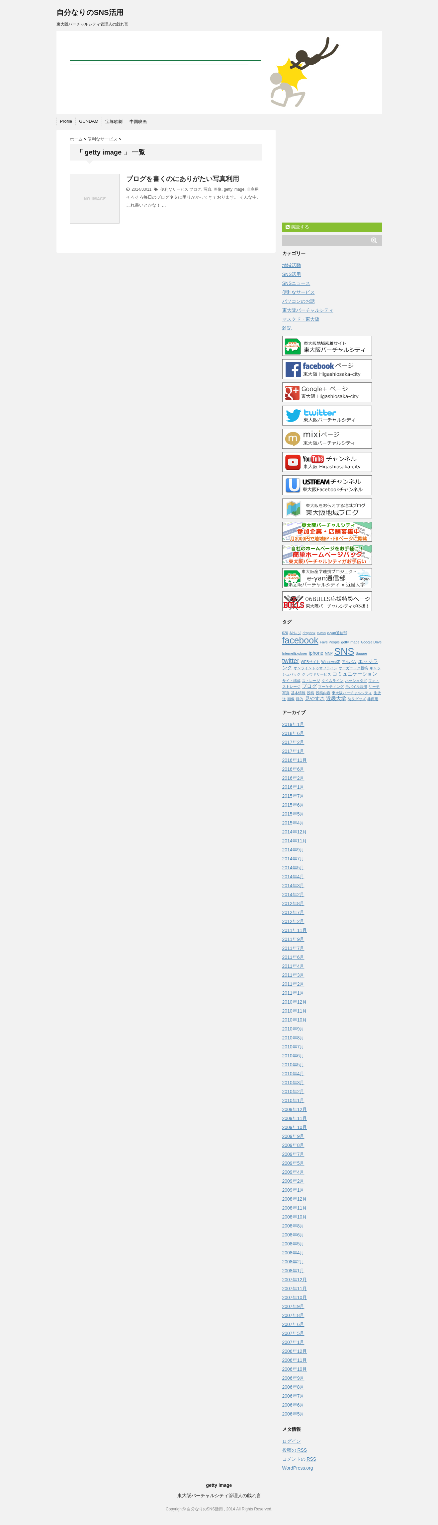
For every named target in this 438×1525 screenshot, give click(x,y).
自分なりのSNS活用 (90, 12)
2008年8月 (293, 1225)
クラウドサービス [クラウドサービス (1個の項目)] (316, 674)
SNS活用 (291, 274)
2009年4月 (293, 1172)
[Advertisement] (332, 177)
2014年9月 (293, 849)
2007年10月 (294, 1297)
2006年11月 (294, 1360)
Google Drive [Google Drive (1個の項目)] (371, 642)
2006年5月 (293, 1414)
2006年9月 (293, 1378)
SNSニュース (296, 283)
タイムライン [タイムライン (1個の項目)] (332, 681)
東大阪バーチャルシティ (307, 310)
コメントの (299, 1459)
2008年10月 (294, 1217)
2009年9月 (293, 1136)
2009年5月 (293, 1163)
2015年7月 (293, 796)
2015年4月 (293, 823)
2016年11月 (294, 760)
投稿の (294, 1450)
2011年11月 (294, 930)
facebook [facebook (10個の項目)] (300, 640)
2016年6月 (293, 769)
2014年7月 (293, 858)
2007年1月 (293, 1342)
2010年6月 (293, 1055)
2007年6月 (293, 1324)
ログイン (291, 1441)
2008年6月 (293, 1234)
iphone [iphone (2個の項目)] (316, 653)
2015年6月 (293, 805)
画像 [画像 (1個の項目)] (291, 699)
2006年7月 (293, 1396)
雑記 (287, 328)
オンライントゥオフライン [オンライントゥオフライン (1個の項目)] (315, 668)
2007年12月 (294, 1279)
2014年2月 (293, 894)
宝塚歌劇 (114, 121)
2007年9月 (293, 1306)
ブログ (195, 189)
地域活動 (291, 265)
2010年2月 (293, 1091)
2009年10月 (294, 1127)
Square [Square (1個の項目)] (361, 653)
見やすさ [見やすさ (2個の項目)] (315, 698)
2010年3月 (293, 1082)
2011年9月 (293, 939)
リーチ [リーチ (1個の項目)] (374, 687)
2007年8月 (293, 1315)
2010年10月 (294, 1020)
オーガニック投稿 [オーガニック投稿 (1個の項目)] (353, 668)
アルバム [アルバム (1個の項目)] (349, 662)
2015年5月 (293, 814)
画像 (217, 189)
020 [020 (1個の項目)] (285, 633)
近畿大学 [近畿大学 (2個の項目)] (336, 698)
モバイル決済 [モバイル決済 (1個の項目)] (356, 687)
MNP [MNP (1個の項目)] (329, 653)
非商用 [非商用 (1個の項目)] (372, 699)
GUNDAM (88, 121)
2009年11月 (294, 1118)
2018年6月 (293, 733)
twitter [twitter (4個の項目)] (291, 660)
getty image (234, 189)
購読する (297, 227)
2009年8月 (293, 1145)
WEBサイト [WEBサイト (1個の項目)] (310, 662)
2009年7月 (293, 1154)
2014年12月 (294, 831)
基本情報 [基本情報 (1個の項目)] (298, 693)
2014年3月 (293, 885)
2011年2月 (293, 984)
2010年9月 (293, 1028)
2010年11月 (294, 1011)
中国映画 (138, 121)
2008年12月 (294, 1199)
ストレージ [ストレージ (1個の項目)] (311, 681)
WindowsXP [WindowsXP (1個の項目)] (330, 662)
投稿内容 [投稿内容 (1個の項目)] (323, 693)
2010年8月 (293, 1037)
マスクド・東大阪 (300, 319)
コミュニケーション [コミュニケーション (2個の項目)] (354, 674)
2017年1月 (293, 751)
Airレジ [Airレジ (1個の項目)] (295, 633)
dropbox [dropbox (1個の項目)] (309, 633)
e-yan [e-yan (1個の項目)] (321, 633)
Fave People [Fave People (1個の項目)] (330, 642)
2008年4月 (293, 1252)
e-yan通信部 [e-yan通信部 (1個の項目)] (337, 633)
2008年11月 (294, 1208)
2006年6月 (293, 1405)
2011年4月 (293, 966)
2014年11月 (294, 840)
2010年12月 (294, 1002)
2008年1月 (293, 1270)
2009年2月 (293, 1181)
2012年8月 (293, 903)
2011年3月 (293, 975)
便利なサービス (174, 189)
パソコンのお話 (298, 301)
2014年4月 (293, 876)
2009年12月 (294, 1109)
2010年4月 (293, 1073)
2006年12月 (294, 1351)
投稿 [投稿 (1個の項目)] (310, 693)
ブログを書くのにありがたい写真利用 (182, 178)
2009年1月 (293, 1190)
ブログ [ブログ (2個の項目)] (309, 686)
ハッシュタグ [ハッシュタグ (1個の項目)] (356, 681)
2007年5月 (293, 1333)
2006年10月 (294, 1369)
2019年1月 (293, 724)
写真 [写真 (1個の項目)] (286, 693)
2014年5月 (293, 867)
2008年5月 (293, 1243)
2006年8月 (293, 1387)
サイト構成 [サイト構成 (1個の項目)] (291, 681)
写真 (208, 189)
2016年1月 (293, 787)
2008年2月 (293, 1261)
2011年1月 (293, 993)
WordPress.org (297, 1468)
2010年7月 (293, 1046)
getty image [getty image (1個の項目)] (350, 642)
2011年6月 (293, 957)
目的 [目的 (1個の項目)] (299, 699)
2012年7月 (293, 912)
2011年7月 (293, 948)
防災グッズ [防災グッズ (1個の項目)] (357, 699)
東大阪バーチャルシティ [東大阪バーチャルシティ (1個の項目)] (352, 693)
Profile (66, 121)
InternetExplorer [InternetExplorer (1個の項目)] (294, 653)
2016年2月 (293, 778)
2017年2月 (293, 742)
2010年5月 (293, 1064)
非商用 (253, 189)
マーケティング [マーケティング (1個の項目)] (331, 687)
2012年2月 (293, 921)
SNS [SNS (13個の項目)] (344, 651)
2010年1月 (293, 1100)
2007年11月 (294, 1288)
